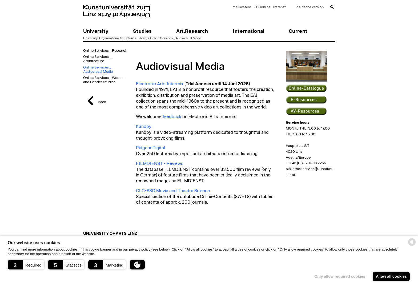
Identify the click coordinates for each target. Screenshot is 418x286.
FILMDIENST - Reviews (159, 164)
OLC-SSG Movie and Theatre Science (173, 191)
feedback (172, 117)
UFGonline (262, 7)
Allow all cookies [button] (391, 276)
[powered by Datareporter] (412, 245)
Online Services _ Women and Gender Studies (103, 80)
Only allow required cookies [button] (339, 276)
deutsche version (310, 7)
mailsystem (241, 7)
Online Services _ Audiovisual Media (175, 38)
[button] (26, 264)
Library (142, 38)
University (90, 38)
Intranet (279, 7)
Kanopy (143, 126)
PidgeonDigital (150, 148)
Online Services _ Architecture (97, 59)
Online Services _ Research (105, 51)
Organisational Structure (116, 38)
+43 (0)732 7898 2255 (308, 163)
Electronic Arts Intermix (159, 84)
